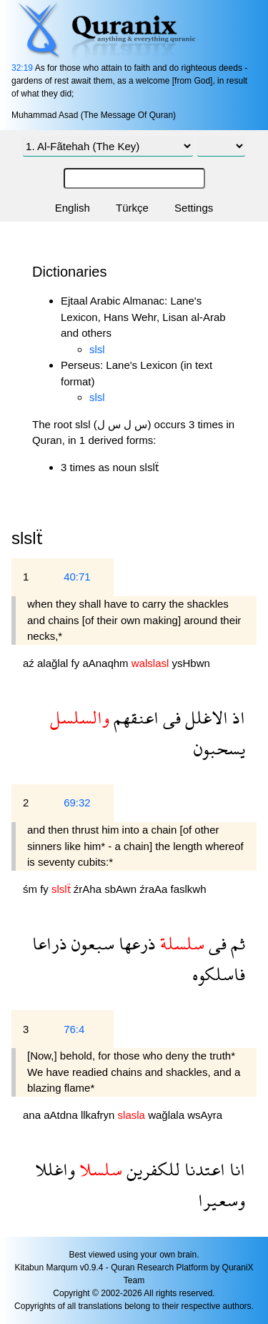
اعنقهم (134, 717)
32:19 (22, 68)
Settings (193, 208)
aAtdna (62, 1115)
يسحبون (219, 748)
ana (33, 1115)
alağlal (54, 663)
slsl (97, 349)
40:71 (77, 576)
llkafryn (99, 1115)
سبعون (90, 943)
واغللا (55, 1169)
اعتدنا (202, 1169)
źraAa (154, 889)
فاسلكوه (218, 974)
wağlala (167, 1115)
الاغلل (204, 717)
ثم (236, 943)
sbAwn (121, 889)
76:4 (74, 1029)
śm (31, 889)
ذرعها (135, 943)
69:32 (77, 802)
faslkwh (189, 889)
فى (170, 717)
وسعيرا (221, 1200)
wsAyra (204, 1115)
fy (77, 663)
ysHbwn (190, 663)
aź (30, 663)
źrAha (89, 889)
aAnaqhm (106, 663)
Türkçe (132, 208)
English (72, 208)
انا (235, 1169)
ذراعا (49, 943)
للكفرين (151, 1169)
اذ (236, 717)
